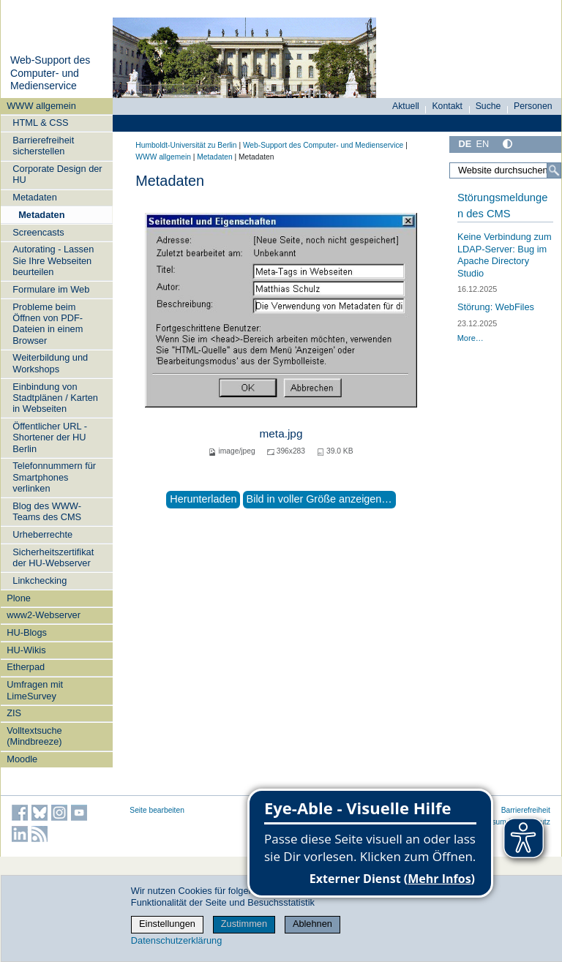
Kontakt (447, 106)
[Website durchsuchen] (505, 170)
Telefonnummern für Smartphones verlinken (54, 477)
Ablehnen (312, 923)
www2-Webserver (43, 614)
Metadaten (34, 197)
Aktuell (405, 106)
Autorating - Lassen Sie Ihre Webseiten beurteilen (53, 260)
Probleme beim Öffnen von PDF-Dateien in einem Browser (47, 323)
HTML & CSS (40, 122)
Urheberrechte (42, 534)
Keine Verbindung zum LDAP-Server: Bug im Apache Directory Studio (504, 255)
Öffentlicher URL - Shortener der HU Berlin (49, 437)
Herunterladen (203, 499)
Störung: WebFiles (495, 306)
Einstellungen (167, 923)
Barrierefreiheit (525, 810)
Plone (19, 598)
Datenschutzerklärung (176, 940)
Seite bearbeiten (157, 810)
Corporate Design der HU (57, 174)
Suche (488, 106)
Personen (533, 106)
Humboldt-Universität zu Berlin (185, 145)
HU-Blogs (27, 632)
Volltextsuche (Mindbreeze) (34, 736)
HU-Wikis (26, 650)
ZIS (14, 712)
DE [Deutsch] (464, 143)
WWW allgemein (41, 105)
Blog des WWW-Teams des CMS (46, 511)
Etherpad (26, 666)
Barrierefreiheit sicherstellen (43, 146)
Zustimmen (244, 923)
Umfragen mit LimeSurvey (35, 690)
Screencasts (38, 232)
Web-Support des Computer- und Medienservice (50, 72)
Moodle (22, 759)
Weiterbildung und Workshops (50, 363)
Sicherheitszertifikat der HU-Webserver (53, 557)
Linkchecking (39, 580)
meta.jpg (281, 433)
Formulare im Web (50, 289)
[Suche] (554, 170)
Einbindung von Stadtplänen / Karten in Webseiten (55, 398)
